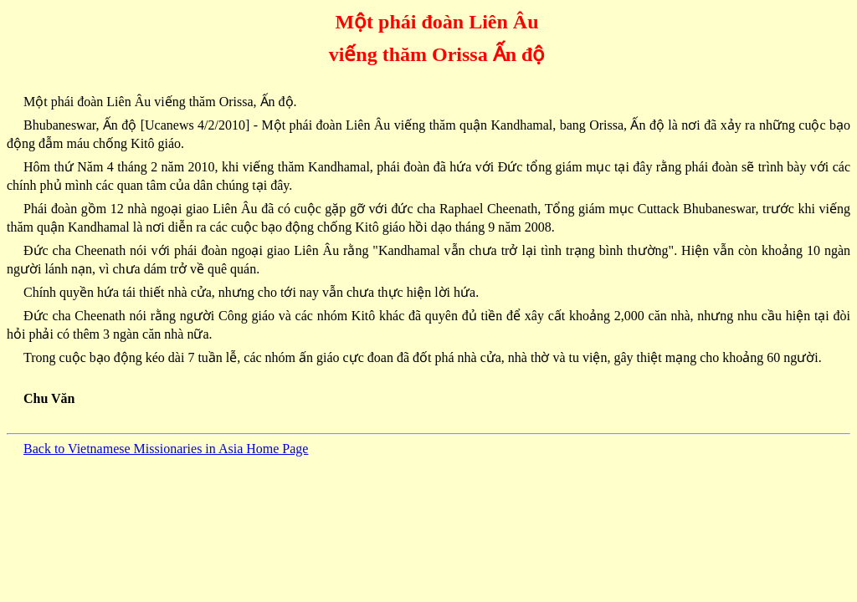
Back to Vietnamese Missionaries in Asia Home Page (165, 448)
